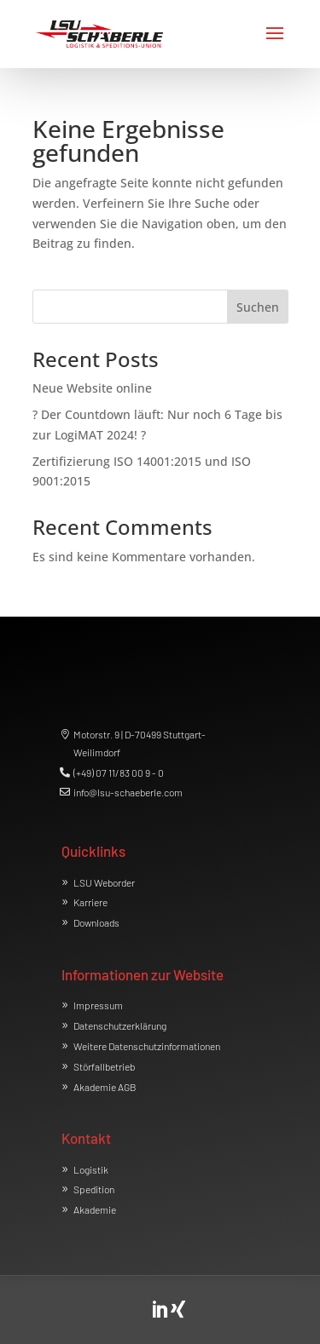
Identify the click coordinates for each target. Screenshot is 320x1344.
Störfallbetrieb (104, 1066)
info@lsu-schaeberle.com (128, 792)
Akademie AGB (105, 1087)
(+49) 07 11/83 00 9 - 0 (118, 772)
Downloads (96, 922)
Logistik (90, 1169)
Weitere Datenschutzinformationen (146, 1046)
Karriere (90, 902)
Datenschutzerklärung (119, 1025)
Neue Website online (92, 388)
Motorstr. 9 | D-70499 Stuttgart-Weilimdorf (139, 742)
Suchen (257, 307)
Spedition (93, 1189)
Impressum (98, 1005)
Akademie (94, 1209)
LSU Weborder (104, 882)
